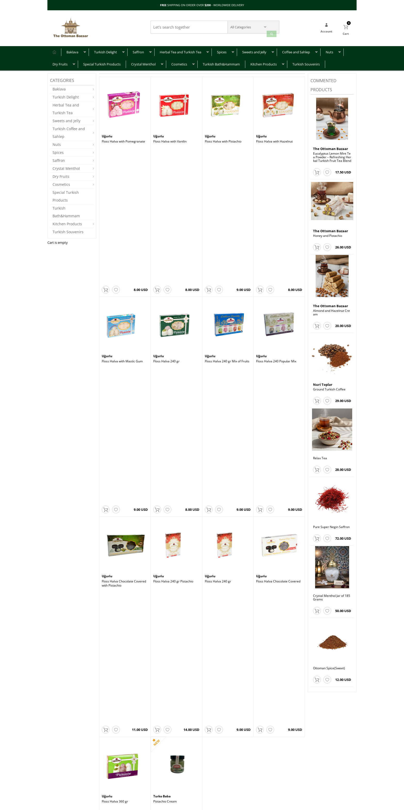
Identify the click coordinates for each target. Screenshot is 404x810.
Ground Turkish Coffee (329, 387)
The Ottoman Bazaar (330, 146)
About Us (108, 766)
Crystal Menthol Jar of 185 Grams (331, 595)
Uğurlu (107, 134)
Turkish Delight (105, 49)
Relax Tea (320, 456)
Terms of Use (111, 781)
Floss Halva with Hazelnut (274, 139)
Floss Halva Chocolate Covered (278, 312)
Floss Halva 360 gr (115, 398)
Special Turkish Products (102, 62)
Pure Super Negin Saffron (331, 525)
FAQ (53, 766)
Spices (221, 49)
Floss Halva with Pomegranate (123, 139)
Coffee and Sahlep (296, 49)
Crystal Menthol (143, 62)
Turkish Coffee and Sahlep (69, 130)
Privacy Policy (111, 774)
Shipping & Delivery (64, 774)
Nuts (329, 49)
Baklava (72, 49)
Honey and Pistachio (327, 233)
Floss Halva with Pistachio (223, 139)
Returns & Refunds (63, 781)
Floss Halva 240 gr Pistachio (173, 312)
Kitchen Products (263, 62)
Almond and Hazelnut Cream (331, 310)
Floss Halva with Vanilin (170, 139)
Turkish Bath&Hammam (221, 62)
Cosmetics (179, 62)
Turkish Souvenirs (306, 62)
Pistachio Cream (165, 398)
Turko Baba (163, 393)
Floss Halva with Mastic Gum (122, 225)
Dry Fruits (60, 62)
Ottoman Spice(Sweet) (329, 666)
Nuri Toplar (322, 382)
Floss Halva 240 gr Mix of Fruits (227, 225)
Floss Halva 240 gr (166, 225)
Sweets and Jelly (254, 49)
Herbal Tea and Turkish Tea (180, 49)
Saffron (138, 49)
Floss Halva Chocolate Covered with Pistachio (124, 313)
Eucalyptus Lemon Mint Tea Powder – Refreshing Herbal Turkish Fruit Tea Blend (332, 154)
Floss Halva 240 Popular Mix (276, 225)
